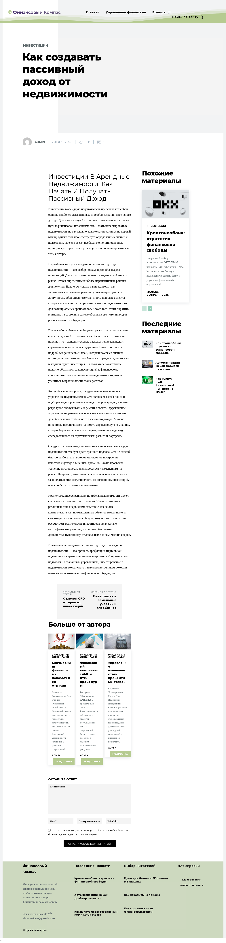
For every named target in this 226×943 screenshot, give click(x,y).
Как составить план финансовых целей (138, 910)
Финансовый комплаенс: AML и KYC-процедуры (89, 674)
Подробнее (64, 762)
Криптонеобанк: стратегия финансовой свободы (167, 244)
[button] (187, 17)
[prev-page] (144, 303)
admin (40, 142)
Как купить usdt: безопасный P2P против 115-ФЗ (164, 380)
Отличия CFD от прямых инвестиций (74, 602)
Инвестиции (35, 45)
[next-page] (150, 303)
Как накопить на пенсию (142, 895)
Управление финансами (60, 656)
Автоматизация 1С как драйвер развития (167, 361)
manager (153, 289)
